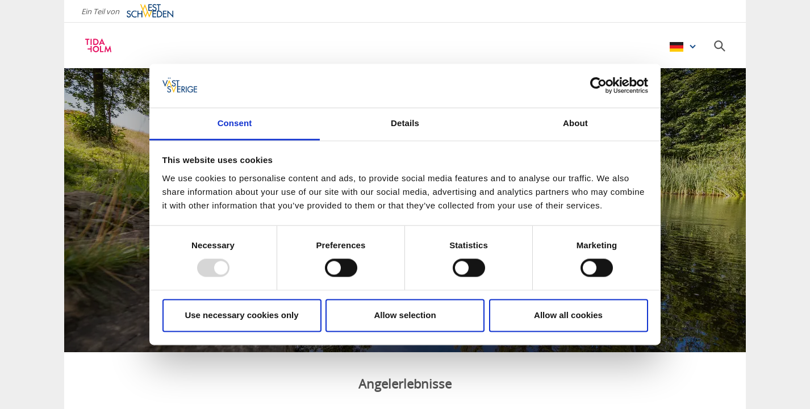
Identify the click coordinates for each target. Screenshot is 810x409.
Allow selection (405, 315)
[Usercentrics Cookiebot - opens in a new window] (598, 85)
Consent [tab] (235, 123)
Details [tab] (405, 123)
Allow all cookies (568, 315)
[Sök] (720, 46)
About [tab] (575, 123)
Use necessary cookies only (241, 315)
